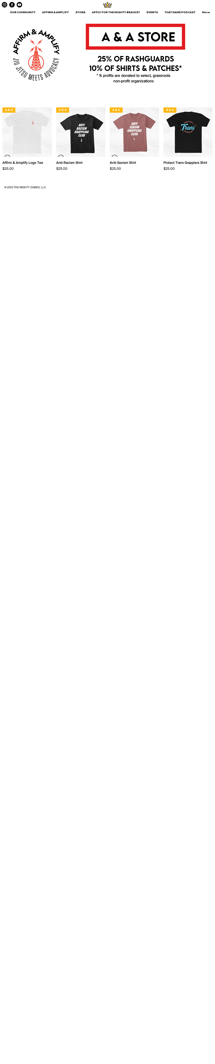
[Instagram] (4, 4)
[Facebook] (12, 4)
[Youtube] (19, 4)
